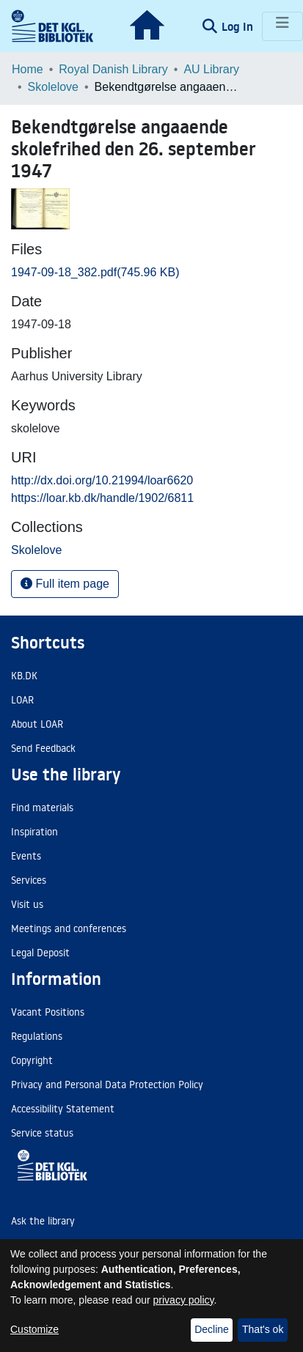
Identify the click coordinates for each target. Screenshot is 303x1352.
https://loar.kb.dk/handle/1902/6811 (102, 498)
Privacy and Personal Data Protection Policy (107, 1084)
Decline (211, 1329)
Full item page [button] (65, 583)
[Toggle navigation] (282, 26)
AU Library (211, 69)
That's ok (262, 1329)
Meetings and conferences (68, 928)
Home (27, 69)
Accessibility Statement (62, 1108)
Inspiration (34, 831)
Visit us (27, 904)
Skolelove (53, 87)
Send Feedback (43, 748)
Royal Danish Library (113, 69)
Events (26, 855)
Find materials (42, 807)
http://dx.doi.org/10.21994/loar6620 (102, 480)
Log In (239, 26)
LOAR (22, 699)
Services (28, 880)
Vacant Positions (47, 1012)
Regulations (36, 1036)
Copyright (32, 1060)
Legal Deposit (40, 952)
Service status (42, 1132)
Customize (34, 1329)
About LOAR (37, 724)
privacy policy (183, 1300)
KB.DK (24, 675)
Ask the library (43, 1220)
